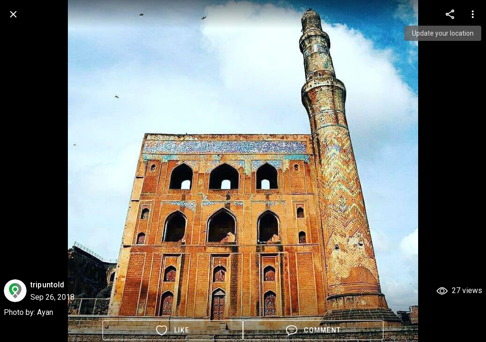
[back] (13, 14)
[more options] (450, 14)
